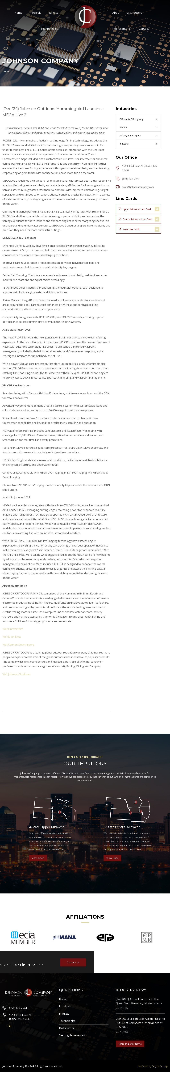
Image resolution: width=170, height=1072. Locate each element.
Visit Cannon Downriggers (18, 644)
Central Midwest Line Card (135, 219)
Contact (144, 28)
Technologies (49, 28)
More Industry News (130, 1043)
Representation (122, 28)
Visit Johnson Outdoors (16, 674)
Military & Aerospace (130, 135)
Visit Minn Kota (11, 637)
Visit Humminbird (12, 629)
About (116, 12)
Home (18, 12)
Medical (124, 127)
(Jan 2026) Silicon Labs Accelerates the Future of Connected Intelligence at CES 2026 (140, 1023)
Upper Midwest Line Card (135, 209)
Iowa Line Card (129, 229)
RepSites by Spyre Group (153, 1066)
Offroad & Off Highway (131, 119)
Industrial (124, 143)
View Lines (38, 858)
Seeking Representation (73, 1035)
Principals (35, 12)
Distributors (134, 12)
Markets (52, 12)
